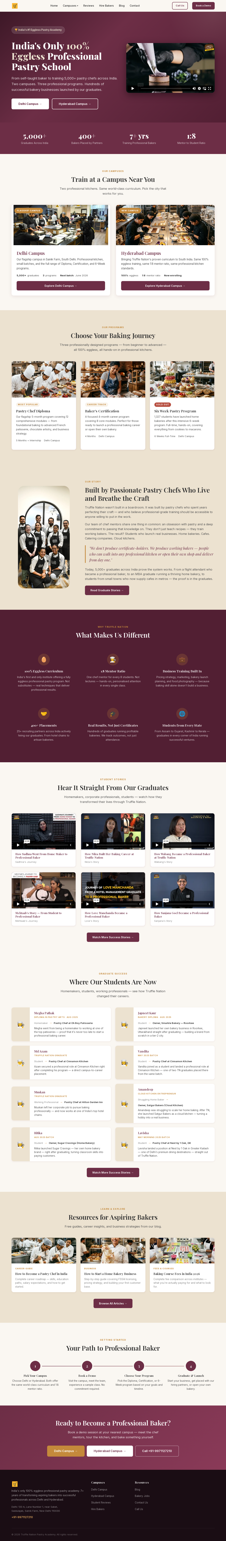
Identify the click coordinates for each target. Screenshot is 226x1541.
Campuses (69, 5)
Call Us (180, 5)
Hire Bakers (106, 5)
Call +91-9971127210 (157, 1451)
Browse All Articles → (113, 1303)
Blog (122, 5)
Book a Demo (203, 5)
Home (54, 5)
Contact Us (141, 1502)
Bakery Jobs (142, 1495)
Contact (135, 5)
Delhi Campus (99, 1489)
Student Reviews (101, 1502)
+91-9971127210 (22, 1517)
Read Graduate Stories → (107, 590)
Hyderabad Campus (102, 1495)
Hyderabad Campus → (75, 104)
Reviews (88, 5)
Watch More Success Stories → (113, 937)
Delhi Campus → (30, 104)
